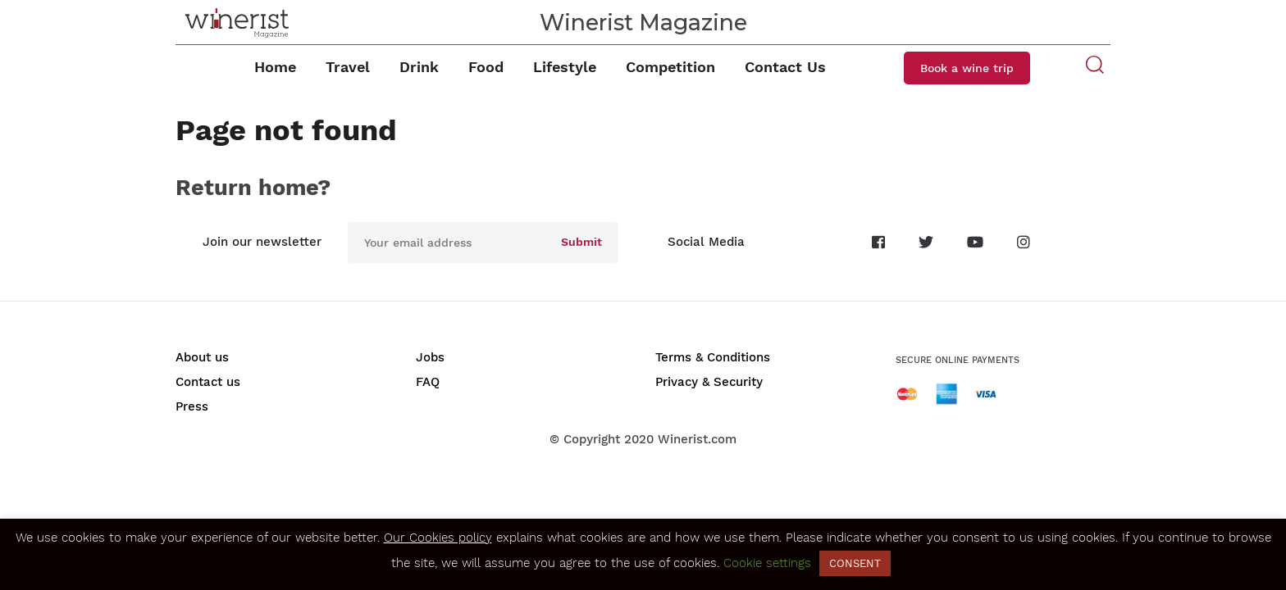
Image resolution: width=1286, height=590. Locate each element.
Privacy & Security (709, 381)
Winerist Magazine (643, 22)
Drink (419, 66)
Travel (348, 66)
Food (486, 66)
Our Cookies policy (438, 537)
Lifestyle (564, 66)
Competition (670, 66)
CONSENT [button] (855, 563)
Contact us (208, 381)
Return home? (253, 188)
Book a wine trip (967, 68)
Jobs (430, 357)
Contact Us (785, 66)
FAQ (428, 381)
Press (192, 406)
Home (275, 66)
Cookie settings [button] (767, 563)
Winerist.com (697, 439)
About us (202, 357)
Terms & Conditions (712, 357)
